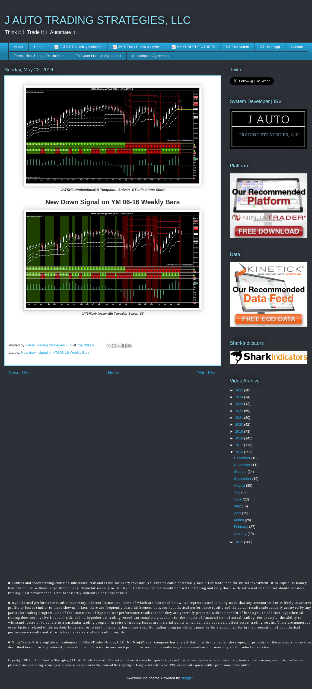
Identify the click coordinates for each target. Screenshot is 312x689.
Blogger (187, 678)
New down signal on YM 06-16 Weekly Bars (55, 352)
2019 (239, 431)
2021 (239, 418)
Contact (297, 47)
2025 (239, 390)
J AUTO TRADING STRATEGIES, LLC (97, 20)
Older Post (206, 373)
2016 (239, 452)
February (241, 527)
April (238, 513)
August (240, 485)
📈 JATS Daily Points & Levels (136, 47)
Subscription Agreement (151, 56)
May (238, 506)
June (238, 499)
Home (38, 47)
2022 (239, 411)
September (243, 479)
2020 (239, 424)
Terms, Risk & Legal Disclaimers (39, 56)
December (242, 458)
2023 (239, 404)
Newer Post (20, 373)
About (18, 47)
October (241, 472)
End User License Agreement (98, 56)
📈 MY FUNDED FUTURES (193, 47)
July (237, 492)
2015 (239, 542)
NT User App (270, 47)
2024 (239, 397)
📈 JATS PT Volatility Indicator (78, 47)
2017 (239, 445)
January (241, 534)
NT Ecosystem (237, 47)
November (242, 465)
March (239, 520)
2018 (239, 438)
